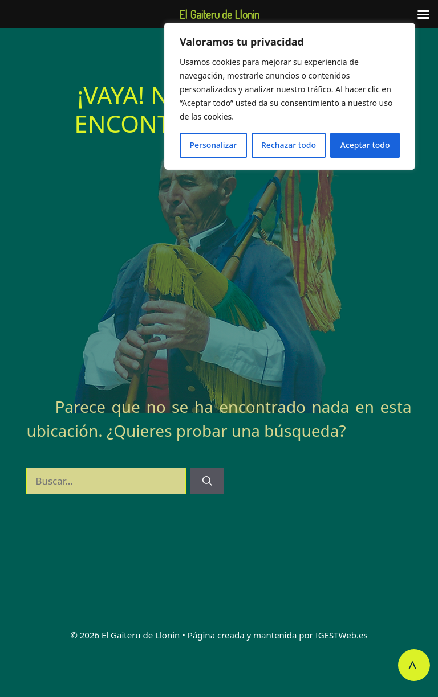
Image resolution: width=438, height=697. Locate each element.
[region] (289, 96)
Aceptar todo (365, 145)
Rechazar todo (288, 145)
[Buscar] (207, 481)
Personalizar (213, 145)
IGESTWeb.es (341, 635)
